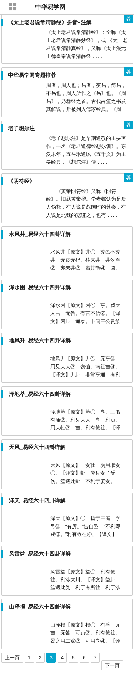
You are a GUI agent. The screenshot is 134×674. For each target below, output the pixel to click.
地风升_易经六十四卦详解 (40, 340)
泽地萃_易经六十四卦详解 (40, 394)
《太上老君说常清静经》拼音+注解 (49, 22)
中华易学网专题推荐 (32, 75)
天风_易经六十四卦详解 (37, 447)
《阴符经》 (21, 181)
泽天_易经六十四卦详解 (37, 500)
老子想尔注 (21, 128)
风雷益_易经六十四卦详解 (40, 554)
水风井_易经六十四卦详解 (40, 234)
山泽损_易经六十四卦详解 (40, 607)
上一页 (12, 657)
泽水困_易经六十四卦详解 (40, 287)
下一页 (112, 665)
